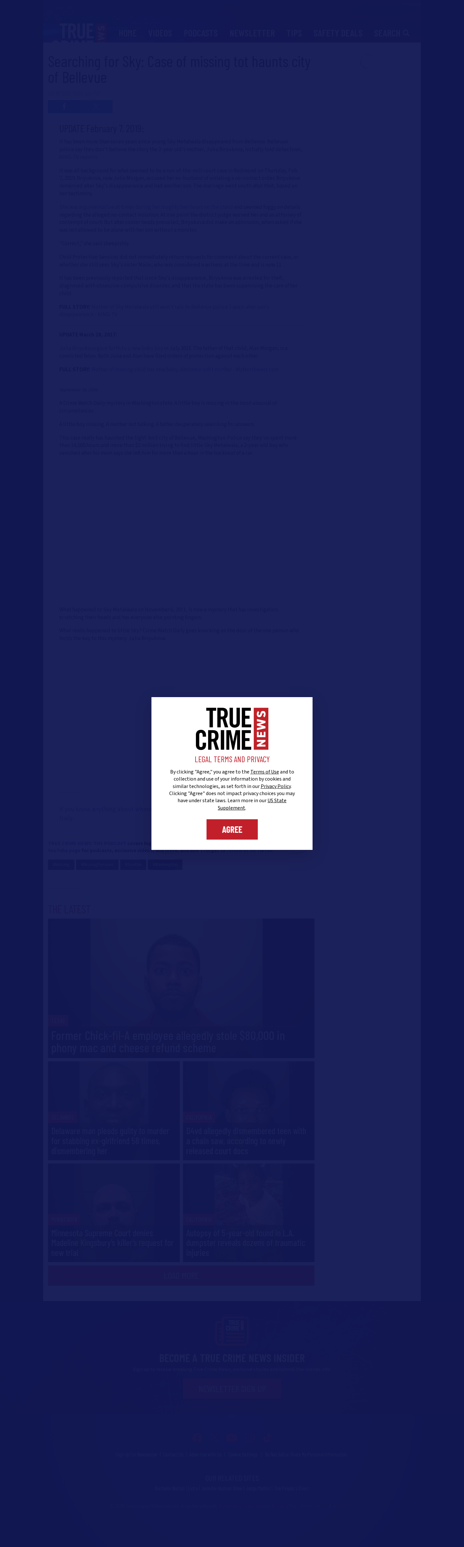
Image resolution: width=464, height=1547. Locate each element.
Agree (232, 829)
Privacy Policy (276, 786)
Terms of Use (264, 771)
